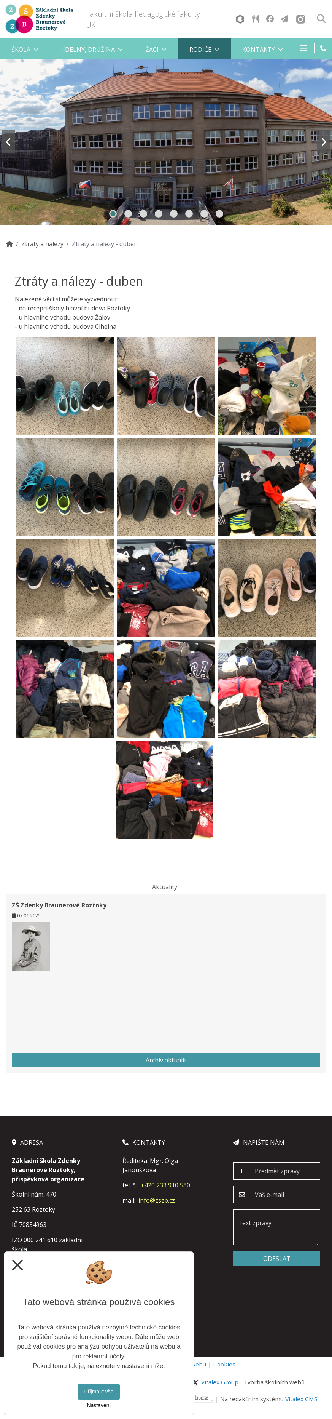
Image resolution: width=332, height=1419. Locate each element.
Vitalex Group (219, 1382)
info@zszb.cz (156, 1200)
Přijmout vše (98, 1392)
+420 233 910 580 (165, 1185)
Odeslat (277, 1258)
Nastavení (99, 1405)
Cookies (224, 1364)
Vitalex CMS (301, 1398)
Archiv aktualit (166, 1060)
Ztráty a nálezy (42, 244)
